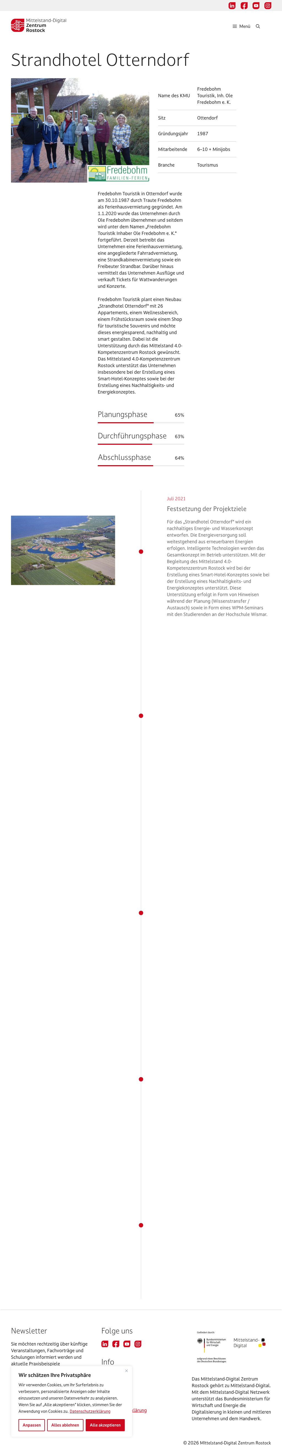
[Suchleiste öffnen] (263, 26)
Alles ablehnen (65, 1425)
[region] (71, 1401)
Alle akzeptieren (105, 1425)
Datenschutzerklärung (90, 1411)
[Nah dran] (126, 1370)
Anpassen (32, 1425)
